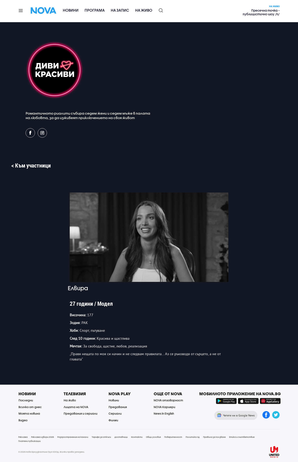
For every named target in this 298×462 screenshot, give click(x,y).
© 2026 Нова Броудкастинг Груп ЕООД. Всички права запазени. (51, 452)
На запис (120, 10)
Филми (113, 420)
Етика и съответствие (241, 437)
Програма (95, 10)
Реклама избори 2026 (42, 437)
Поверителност (173, 437)
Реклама (23, 437)
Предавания (118, 407)
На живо (143, 10)
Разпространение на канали (72, 437)
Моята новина (29, 413)
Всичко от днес (30, 407)
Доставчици (121, 437)
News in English (164, 413)
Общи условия (153, 437)
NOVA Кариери (164, 407)
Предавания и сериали (80, 413)
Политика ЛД (193, 437)
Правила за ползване (214, 437)
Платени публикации (29, 441)
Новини (70, 10)
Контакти (136, 437)
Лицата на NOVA (76, 407)
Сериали (115, 413)
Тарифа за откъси (101, 437)
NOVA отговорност (168, 400)
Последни (25, 400)
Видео (22, 420)
